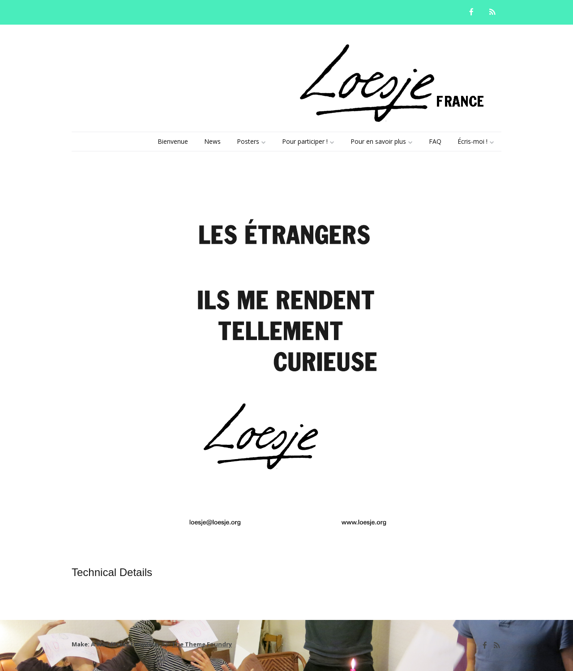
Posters (248, 141)
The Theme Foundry (202, 644)
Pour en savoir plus (378, 141)
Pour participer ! (305, 141)
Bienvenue (173, 141)
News (212, 141)
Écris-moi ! (472, 141)
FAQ (435, 141)
